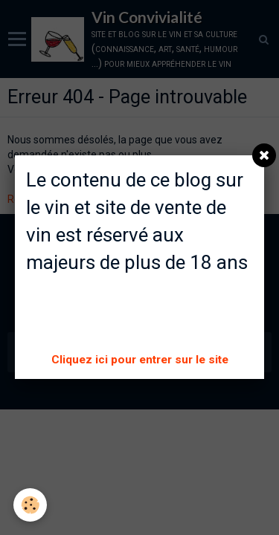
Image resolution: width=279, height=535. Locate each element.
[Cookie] (30, 505)
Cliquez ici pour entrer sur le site (139, 359)
